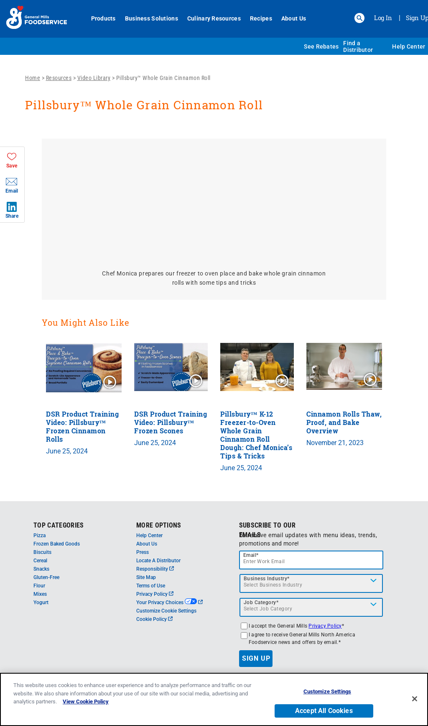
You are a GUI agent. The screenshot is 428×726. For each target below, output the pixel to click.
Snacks (41, 569)
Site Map (146, 577)
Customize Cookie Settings (166, 611)
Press (142, 552)
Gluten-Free (46, 577)
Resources (59, 78)
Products (103, 18)
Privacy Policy (154, 594)
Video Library (94, 78)
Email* (251, 555)
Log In (383, 17)
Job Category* (261, 602)
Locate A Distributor (158, 561)
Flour (39, 586)
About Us (293, 18)
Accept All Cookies (324, 711)
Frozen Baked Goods (56, 544)
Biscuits (42, 552)
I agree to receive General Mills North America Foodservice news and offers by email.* (302, 638)
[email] (311, 560)
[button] (359, 18)
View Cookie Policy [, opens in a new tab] (86, 701)
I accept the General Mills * (296, 626)
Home (32, 78)
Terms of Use (150, 586)
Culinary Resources (214, 18)
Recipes (261, 18)
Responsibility (155, 569)
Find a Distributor (358, 46)
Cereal (40, 561)
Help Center (408, 46)
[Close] (414, 699)
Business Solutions (151, 18)
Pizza (39, 535)
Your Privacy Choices (169, 602)
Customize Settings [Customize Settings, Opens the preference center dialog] (327, 691)
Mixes (40, 594)
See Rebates (321, 46)
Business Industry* (267, 579)
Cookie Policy (154, 619)
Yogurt (40, 602)
